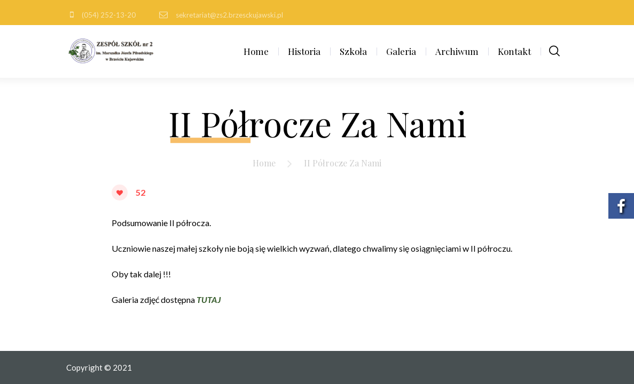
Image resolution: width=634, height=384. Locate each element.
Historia (304, 51)
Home (256, 51)
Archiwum (457, 51)
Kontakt (514, 51)
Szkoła (353, 51)
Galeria (401, 51)
